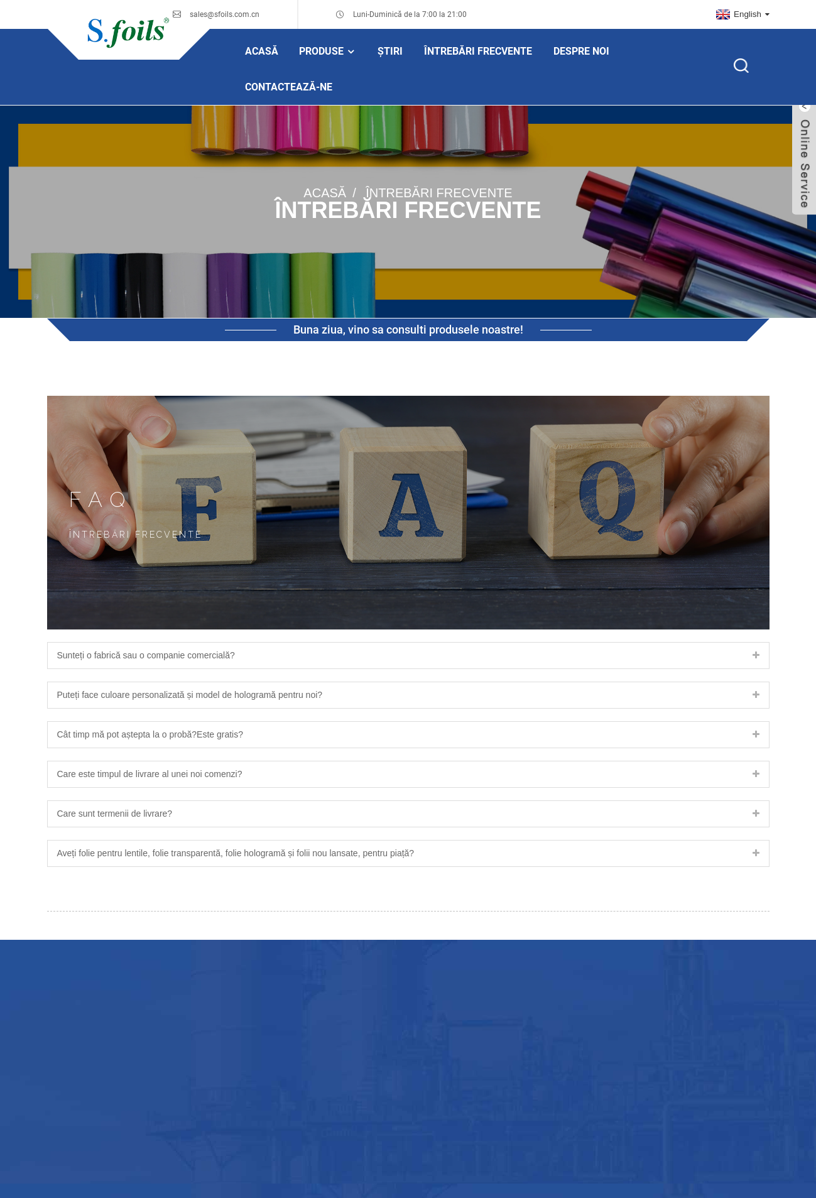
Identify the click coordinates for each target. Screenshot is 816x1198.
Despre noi (581, 51)
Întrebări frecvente (478, 51)
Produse (327, 51)
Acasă (261, 51)
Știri (390, 51)
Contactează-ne (288, 87)
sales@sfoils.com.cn (224, 14)
